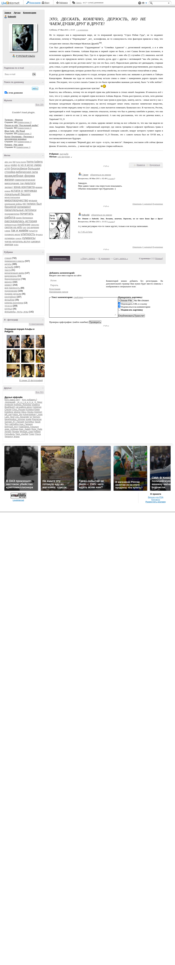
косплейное (10, 297)
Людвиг (15, 431)
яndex (16, 245)
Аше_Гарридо (26, 424)
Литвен (8, 431)
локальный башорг (18, 194)
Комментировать (59, 258)
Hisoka (30, 412)
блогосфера (19, 168)
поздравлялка (12, 214)
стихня (8, 258)
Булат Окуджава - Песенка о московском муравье (19, 137)
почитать (26, 213)
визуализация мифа (14, 273)
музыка (33, 200)
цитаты (8, 264)
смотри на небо (13, 227)
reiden (13, 165)
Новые (159, 258)
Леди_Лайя (36, 429)
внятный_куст (11, 427)
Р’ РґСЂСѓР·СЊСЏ (25, 56)
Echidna (30, 409)
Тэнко (31, 434)
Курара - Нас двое (14, 145)
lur (31, 417)
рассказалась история (21, 221)
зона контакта (24, 187)
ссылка (111, 178)
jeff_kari (8, 414)
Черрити (9, 436)
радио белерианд (24, 218)
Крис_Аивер (25, 429)
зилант (9, 187)
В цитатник (157, 204)
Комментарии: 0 (24, 122)
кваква (38, 187)
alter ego (8, 162)
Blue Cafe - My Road (15, 131)
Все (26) (40, 104)
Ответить (137, 204)
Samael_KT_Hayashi (14, 422)
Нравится (141, 165)
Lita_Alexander (22, 417)
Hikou (24, 412)
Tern (7, 424)
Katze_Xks (17, 414)
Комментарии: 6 (24, 128)
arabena (36, 404)
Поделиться (154, 165)
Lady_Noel (10, 417)
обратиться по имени (100, 174)
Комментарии (29, 12)
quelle (28, 419)
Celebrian (36, 407)
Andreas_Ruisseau (22, 404)
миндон (8, 282)
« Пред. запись (88, 258)
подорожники (11, 291)
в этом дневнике (15, 93)
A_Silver (38, 402)
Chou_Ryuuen (19, 409)
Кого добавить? (29, 400)
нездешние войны (13, 204)
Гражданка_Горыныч (29, 427)
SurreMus (29, 422)
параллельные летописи (20, 210)
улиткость (28, 234)
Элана (16, 436)
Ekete (37, 409)
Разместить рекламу (156, 502)
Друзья (17, 12)
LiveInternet (11, 3)
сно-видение (33, 227)
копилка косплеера (14, 303)
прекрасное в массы (14, 261)
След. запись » (121, 258)
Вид (144, 3)
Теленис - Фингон (14, 120)
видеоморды (11, 276)
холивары (10, 238)
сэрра (7, 231)
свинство (35, 225)
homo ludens (35, 161)
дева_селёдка (11, 429)
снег (24, 228)
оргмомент (24, 206)
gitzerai (17, 412)
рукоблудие (23, 224)
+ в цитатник (82, 30)
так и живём (19, 230)
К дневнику (104, 258)
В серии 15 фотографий (31, 380)
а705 (7, 168)
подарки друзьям (13, 294)
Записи (7, 12)
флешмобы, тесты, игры (16, 312)
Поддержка (139, 3)
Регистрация (35, 2)
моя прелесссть (12, 288)
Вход (47, 2)
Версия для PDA (155, 497)
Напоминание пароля (58, 292)
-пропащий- (10, 402)
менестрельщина (12, 197)
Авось (78, 2)
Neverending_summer (15, 419)
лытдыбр (9, 267)
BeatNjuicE (10, 407)
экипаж (9, 244)
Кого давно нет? (12, 400)
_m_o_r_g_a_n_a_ (25, 402)
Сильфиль (10, 434)
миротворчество (16, 200)
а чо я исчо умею (29, 165)
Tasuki (37, 422)
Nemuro (36, 417)
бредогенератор (12, 279)
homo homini (21, 162)
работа (10, 217)
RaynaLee (37, 419)
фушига (39, 234)
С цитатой (147, 204)
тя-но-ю (8, 306)
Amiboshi (9, 404)
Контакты (155, 499)
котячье (8, 309)
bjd (14, 162)
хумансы (29, 238)
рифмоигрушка (11, 225)
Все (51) (40, 392)
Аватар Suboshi (23, 37)
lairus (7, 165)
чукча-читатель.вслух (17, 241)
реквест (8, 285)
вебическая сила (27, 172)
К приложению (36, 324)
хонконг (18, 238)
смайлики (78, 297)
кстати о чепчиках (24, 190)
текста (8, 270)
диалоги (30, 183)
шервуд (35, 241)
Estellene (9, 412)
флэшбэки (10, 300)
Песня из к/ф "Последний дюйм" (21, 125)
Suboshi (5, 16)
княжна (7, 191)
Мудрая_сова (26, 431)
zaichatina (14, 424)
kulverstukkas (29, 414)
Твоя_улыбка (21, 434)
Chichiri (8, 409)
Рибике (37, 431)
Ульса (38, 434)
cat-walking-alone (24, 407)
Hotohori (38, 412)
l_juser (39, 414)
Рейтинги (63, 2)
